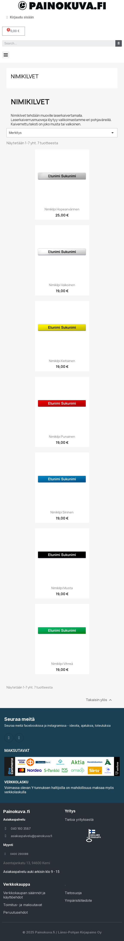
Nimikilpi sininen (62, 512)
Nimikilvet (25, 76)
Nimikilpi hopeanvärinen (62, 209)
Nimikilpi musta (62, 588)
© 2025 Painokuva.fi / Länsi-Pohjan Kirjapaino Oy (62, 932)
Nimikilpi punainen (62, 436)
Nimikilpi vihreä (62, 664)
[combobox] (57, 43)
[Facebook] (8, 737)
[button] (13, 31)
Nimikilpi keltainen (62, 361)
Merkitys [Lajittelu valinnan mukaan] (62, 132)
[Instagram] (19, 737)
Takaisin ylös (99, 700)
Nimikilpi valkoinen (62, 285)
